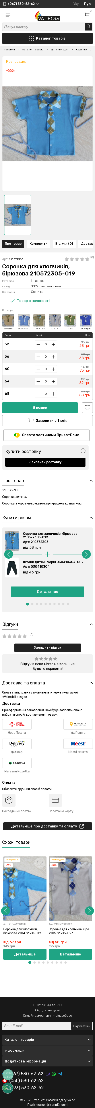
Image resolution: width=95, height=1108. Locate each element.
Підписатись (81, 1026)
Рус (87, 4)
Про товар (13, 244)
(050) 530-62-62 (23, 1080)
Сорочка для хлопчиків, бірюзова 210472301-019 (22, 931)
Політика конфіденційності (47, 1105)
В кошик (40, 407)
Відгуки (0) (64, 244)
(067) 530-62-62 (22, 1074)
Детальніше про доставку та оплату (47, 826)
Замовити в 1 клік (47, 420)
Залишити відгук (47, 648)
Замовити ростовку (45, 462)
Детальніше (47, 592)
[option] (17, 215)
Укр (76, 4)
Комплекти (38, 244)
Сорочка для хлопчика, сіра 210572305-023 (69, 931)
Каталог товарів (47, 38)
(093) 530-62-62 (23, 1087)
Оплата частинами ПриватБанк (46, 435)
